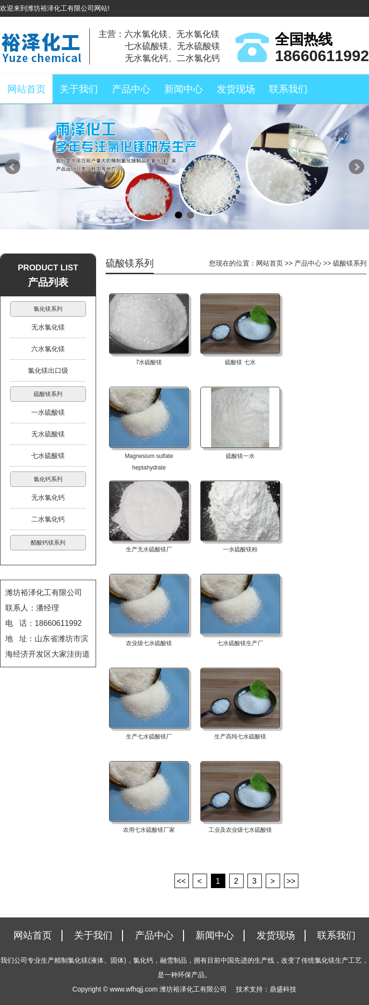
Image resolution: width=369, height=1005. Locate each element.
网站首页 (26, 89)
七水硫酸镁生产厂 (240, 643)
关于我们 (79, 89)
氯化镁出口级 (48, 370)
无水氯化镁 (48, 327)
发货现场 (236, 89)
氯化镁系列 (48, 308)
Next (356, 167)
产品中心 (131, 89)
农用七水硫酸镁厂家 (149, 830)
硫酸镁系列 (48, 394)
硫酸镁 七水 (240, 362)
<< (181, 881)
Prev (12, 167)
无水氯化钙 (48, 497)
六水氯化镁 (48, 349)
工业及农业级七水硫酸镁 (240, 830)
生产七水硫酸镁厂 (149, 736)
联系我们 (288, 89)
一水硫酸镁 (48, 412)
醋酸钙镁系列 (48, 542)
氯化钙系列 (48, 479)
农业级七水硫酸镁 (149, 643)
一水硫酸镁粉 (240, 549)
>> (290, 881)
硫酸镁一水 (240, 456)
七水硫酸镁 (48, 455)
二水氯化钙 (48, 519)
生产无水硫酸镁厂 (149, 549)
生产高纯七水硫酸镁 (240, 736)
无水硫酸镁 (48, 434)
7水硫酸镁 (149, 362)
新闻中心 (183, 89)
